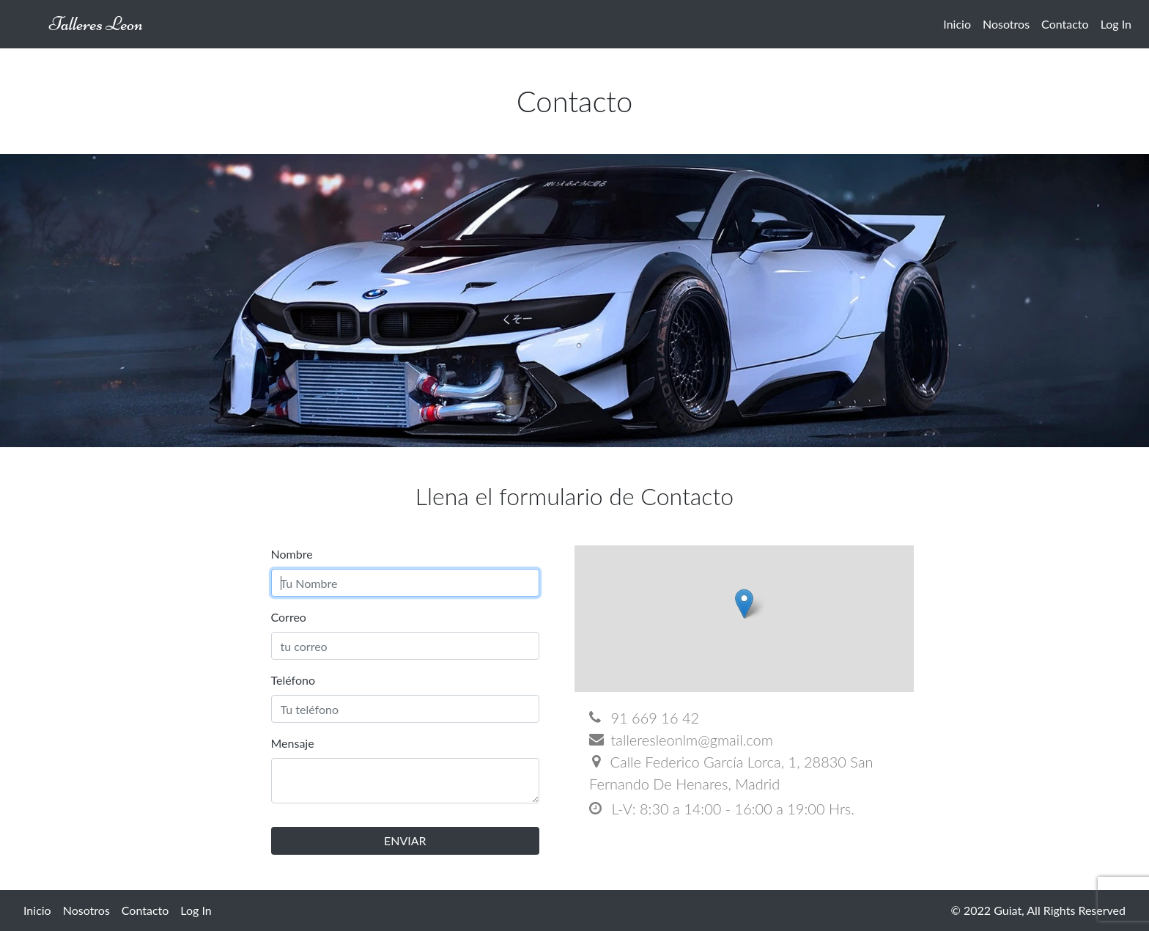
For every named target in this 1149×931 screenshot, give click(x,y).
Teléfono (293, 680)
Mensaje (292, 743)
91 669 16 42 (644, 717)
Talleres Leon (96, 23)
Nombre (292, 554)
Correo (288, 617)
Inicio (957, 24)
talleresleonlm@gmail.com (681, 739)
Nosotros (1006, 24)
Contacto (1065, 24)
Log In (1116, 24)
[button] (744, 604)
